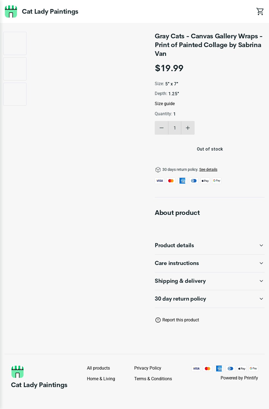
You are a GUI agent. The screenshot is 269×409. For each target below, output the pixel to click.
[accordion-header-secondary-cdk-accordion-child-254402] (210, 281)
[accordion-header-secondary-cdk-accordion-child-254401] (210, 263)
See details (208, 169)
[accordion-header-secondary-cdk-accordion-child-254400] (210, 245)
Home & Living (101, 378)
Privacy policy (147, 368)
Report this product (180, 319)
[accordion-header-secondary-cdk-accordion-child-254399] (210, 299)
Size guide (165, 103)
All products (98, 368)
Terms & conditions (153, 378)
